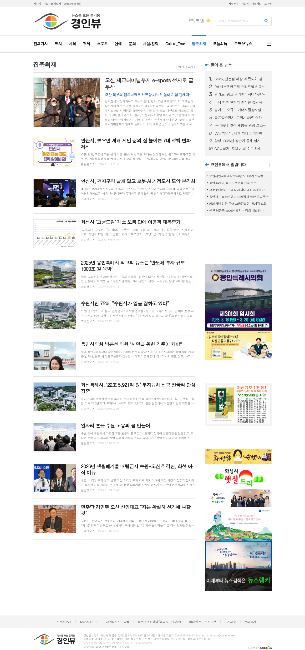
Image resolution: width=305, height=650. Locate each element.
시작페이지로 (40, 3)
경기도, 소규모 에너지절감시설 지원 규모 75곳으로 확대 (241, 109)
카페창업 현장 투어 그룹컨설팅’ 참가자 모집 (238, 203)
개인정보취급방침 (117, 622)
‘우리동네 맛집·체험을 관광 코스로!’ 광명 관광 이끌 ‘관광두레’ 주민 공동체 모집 (241, 125)
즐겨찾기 (56, 3)
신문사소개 (63, 622)
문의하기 (250, 622)
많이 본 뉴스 (221, 65)
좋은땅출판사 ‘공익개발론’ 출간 (238, 117)
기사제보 (231, 3)
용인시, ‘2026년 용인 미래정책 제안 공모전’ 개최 (239, 196)
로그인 (268, 3)
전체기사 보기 (184, 66)
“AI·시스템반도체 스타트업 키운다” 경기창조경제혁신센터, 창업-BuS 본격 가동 (241, 86)
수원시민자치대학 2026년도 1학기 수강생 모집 (239, 176)
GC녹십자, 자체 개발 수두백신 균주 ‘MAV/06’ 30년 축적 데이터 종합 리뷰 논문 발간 (241, 148)
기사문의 (244, 3)
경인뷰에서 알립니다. (228, 164)
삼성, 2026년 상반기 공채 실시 (237, 140)
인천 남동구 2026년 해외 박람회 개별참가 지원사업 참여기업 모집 (239, 210)
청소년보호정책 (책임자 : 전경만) (159, 622)
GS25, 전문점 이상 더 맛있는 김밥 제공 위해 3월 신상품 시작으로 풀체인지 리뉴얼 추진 (241, 78)
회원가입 (256, 3)
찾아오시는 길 (88, 622)
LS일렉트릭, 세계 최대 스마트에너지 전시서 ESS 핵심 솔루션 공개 (241, 133)
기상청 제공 (199, 22)
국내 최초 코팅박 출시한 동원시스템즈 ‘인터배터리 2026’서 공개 (241, 102)
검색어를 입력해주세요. (234, 20)
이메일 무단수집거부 (202, 622)
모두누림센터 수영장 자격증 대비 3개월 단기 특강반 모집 (239, 189)
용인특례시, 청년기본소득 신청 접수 (232, 183)
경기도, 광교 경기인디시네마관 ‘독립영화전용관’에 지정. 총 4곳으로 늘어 (241, 94)
